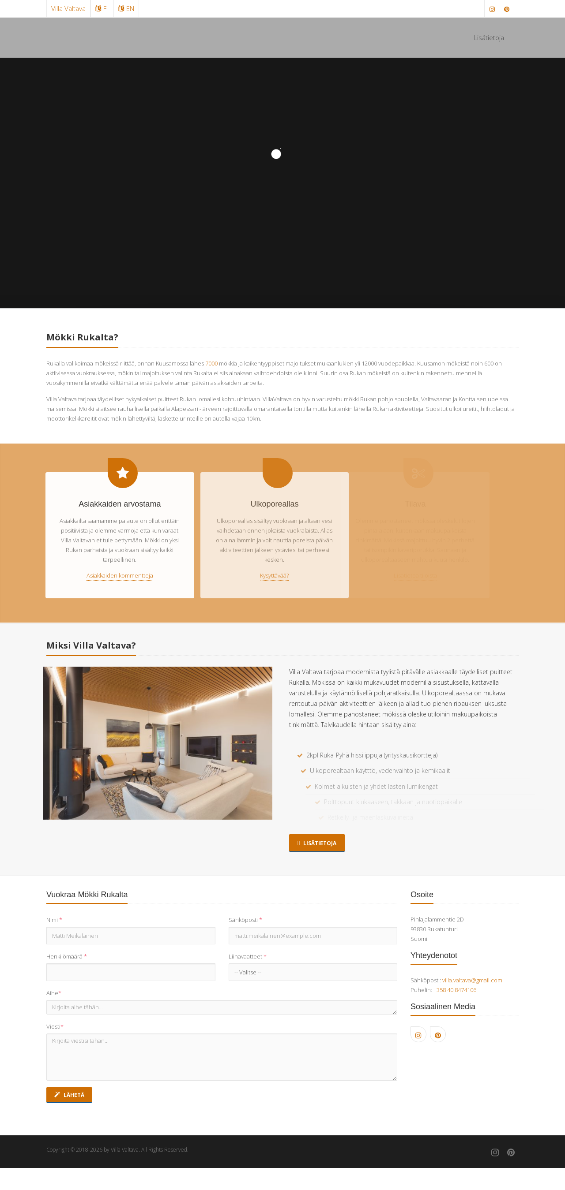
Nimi (54, 920)
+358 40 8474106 (454, 990)
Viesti (55, 1026)
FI (101, 8)
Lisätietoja (489, 37)
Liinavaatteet (248, 956)
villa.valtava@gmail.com (472, 980)
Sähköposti (245, 920)
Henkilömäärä (66, 956)
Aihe (53, 993)
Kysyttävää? (266, 575)
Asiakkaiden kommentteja (117, 575)
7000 (211, 363)
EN (126, 8)
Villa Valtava (68, 8)
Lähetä (69, 1095)
